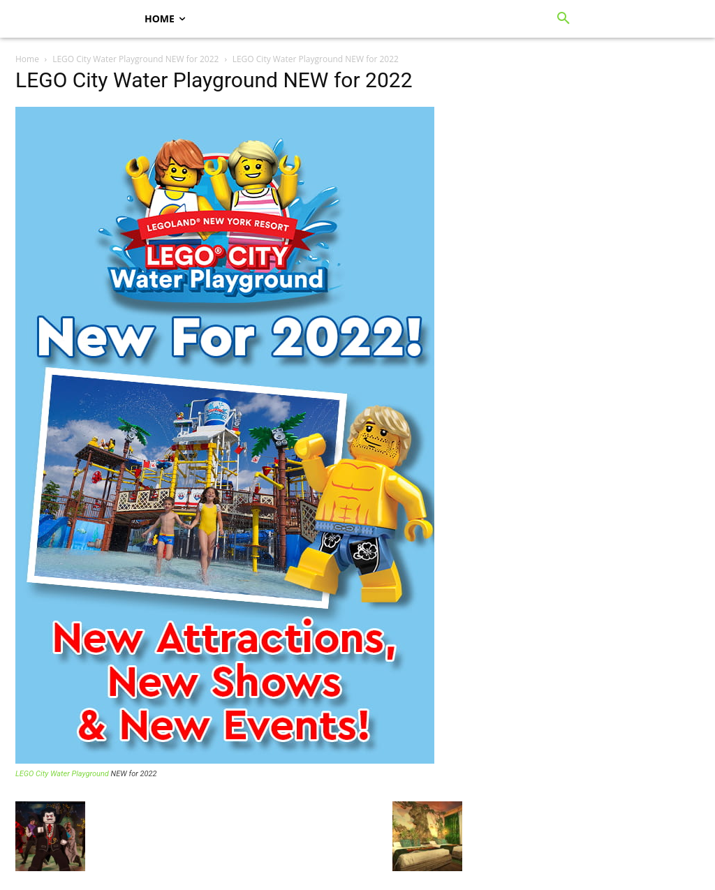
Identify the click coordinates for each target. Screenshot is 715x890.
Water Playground (79, 773)
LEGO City (31, 773)
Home (27, 59)
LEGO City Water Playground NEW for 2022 (135, 59)
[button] (563, 19)
